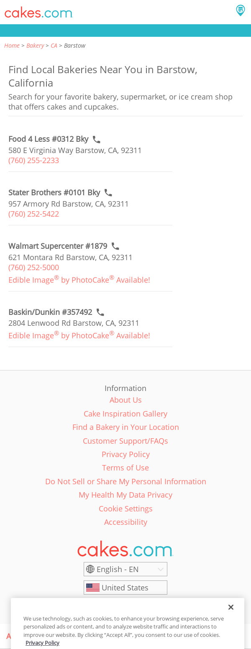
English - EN (118, 569)
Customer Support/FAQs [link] (125, 441)
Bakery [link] (35, 45)
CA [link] (54, 45)
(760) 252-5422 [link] (33, 214)
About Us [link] (126, 400)
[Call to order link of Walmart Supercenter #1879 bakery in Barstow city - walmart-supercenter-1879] (57, 246)
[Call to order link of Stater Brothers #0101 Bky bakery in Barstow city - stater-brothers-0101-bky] (54, 193)
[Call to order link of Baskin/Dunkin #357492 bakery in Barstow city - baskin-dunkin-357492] (50, 312)
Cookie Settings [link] (126, 508)
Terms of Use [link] (125, 467)
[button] (39, 12)
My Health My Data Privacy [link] (125, 495)
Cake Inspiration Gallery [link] (125, 414)
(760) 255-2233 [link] (33, 160)
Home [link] (12, 45)
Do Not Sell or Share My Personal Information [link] (125, 481)
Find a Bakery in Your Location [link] (125, 427)
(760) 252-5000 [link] (33, 267)
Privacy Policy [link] (126, 454)
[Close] (231, 614)
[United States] (125, 587)
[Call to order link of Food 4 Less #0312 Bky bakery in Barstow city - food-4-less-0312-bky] (48, 139)
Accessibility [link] (125, 522)
